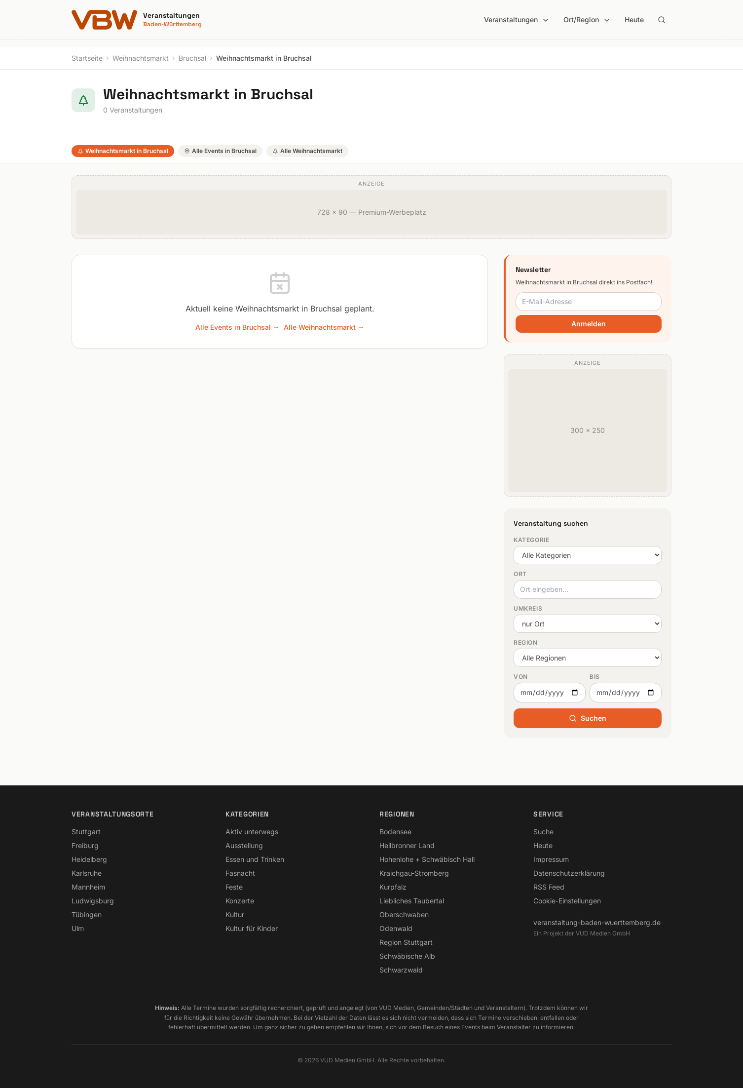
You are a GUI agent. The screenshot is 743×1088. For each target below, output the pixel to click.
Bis (595, 676)
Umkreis (528, 608)
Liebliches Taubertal (411, 900)
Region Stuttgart (406, 942)
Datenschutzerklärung (569, 873)
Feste (234, 887)
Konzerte (239, 900)
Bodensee (395, 831)
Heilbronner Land (407, 845)
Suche (543, 831)
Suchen (587, 718)
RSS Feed (548, 887)
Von (521, 676)
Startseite (87, 58)
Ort (520, 574)
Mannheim (88, 887)
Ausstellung (244, 845)
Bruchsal (192, 58)
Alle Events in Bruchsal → (237, 327)
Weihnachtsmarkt (140, 58)
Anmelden (588, 323)
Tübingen (87, 914)
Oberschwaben (404, 914)
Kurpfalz (393, 887)
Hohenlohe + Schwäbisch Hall (427, 859)
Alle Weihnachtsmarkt (307, 151)
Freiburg (85, 845)
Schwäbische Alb (407, 956)
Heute (634, 19)
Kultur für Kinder (251, 928)
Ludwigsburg (93, 900)
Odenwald (395, 928)
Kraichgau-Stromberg (414, 873)
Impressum (551, 859)
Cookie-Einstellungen (567, 900)
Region (526, 642)
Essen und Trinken (254, 859)
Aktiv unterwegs (251, 831)
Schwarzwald (401, 970)
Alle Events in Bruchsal (220, 151)
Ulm (78, 928)
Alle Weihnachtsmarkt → (324, 327)
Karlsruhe (87, 873)
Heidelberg (89, 859)
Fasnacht (240, 873)
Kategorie (531, 540)
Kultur (234, 914)
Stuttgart (86, 831)
